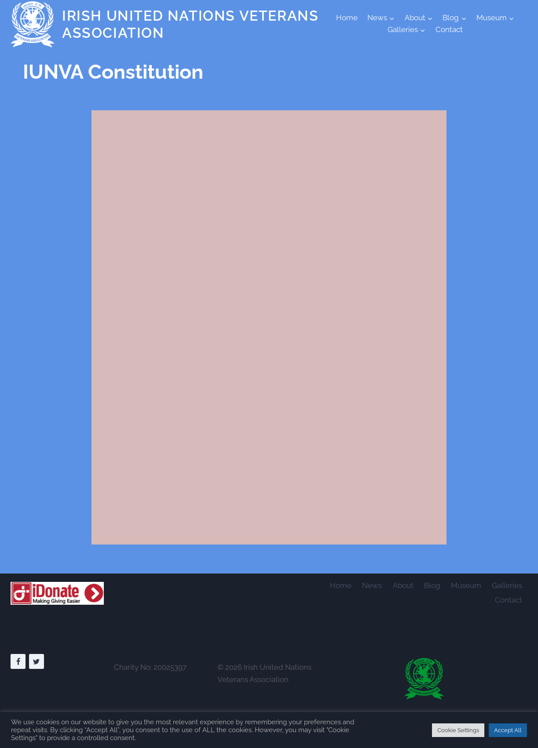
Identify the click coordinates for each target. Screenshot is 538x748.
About (403, 585)
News (372, 585)
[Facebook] (18, 661)
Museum (466, 585)
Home (347, 17)
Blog (432, 585)
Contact (449, 29)
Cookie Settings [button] (458, 730)
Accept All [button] (508, 730)
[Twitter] (36, 661)
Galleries (507, 585)
